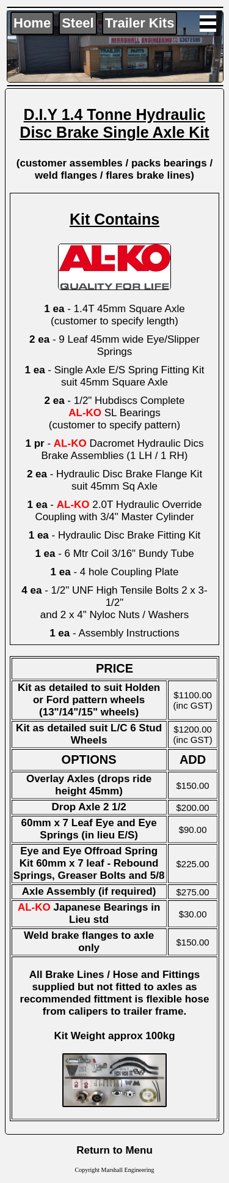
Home (32, 23)
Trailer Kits (140, 23)
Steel (78, 23)
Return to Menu (114, 1150)
